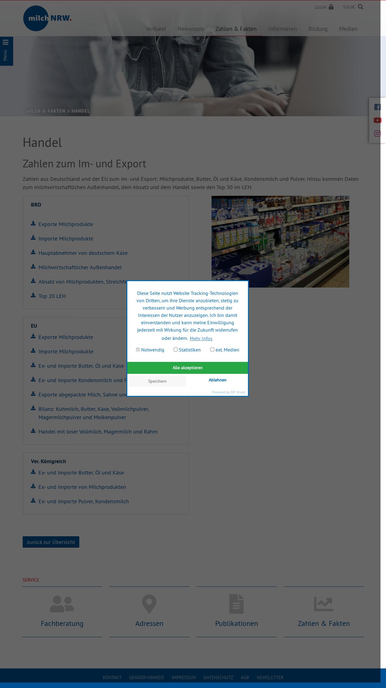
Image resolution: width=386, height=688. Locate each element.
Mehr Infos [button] (201, 338)
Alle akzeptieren (188, 367)
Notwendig (150, 350)
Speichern (157, 381)
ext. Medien (224, 350)
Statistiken (187, 350)
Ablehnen (218, 380)
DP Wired (238, 392)
